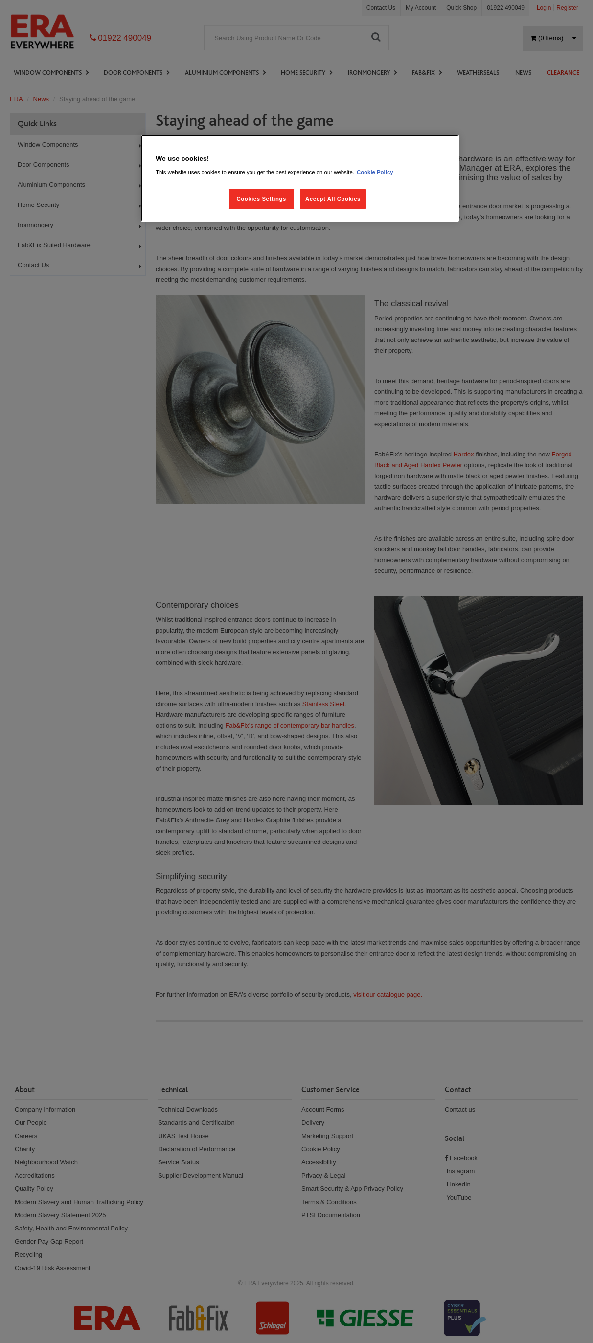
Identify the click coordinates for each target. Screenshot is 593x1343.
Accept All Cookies (333, 199)
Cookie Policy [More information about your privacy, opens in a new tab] (375, 172)
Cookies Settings (261, 199)
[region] (300, 178)
